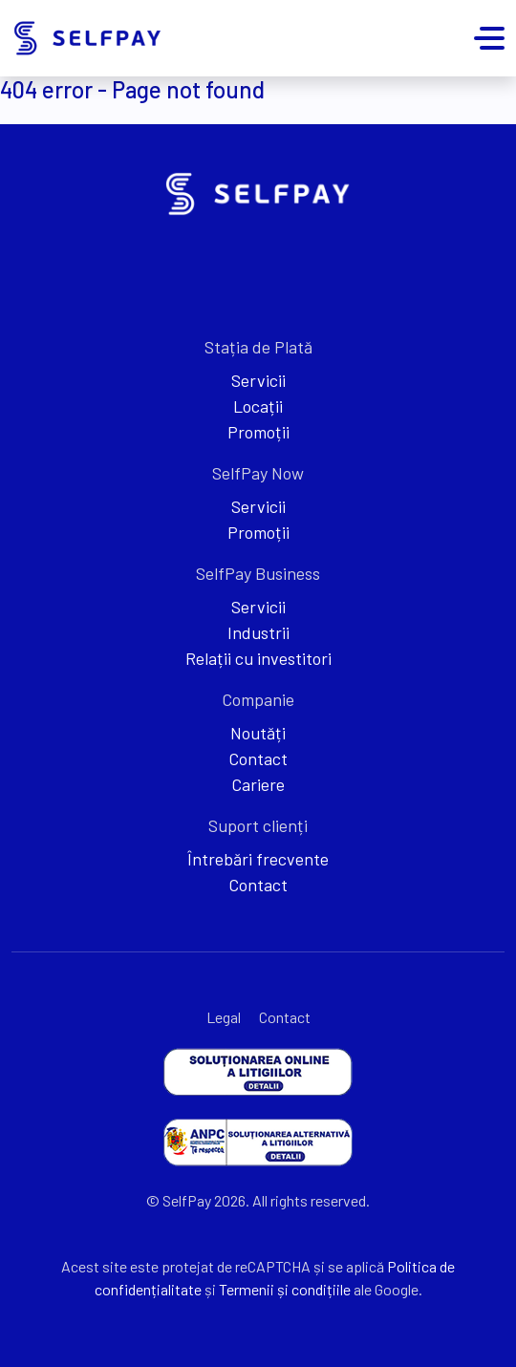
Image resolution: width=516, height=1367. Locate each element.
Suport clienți (258, 825)
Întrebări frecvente (258, 858)
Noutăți (258, 732)
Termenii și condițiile (285, 1289)
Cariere (258, 784)
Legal (223, 1017)
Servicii (258, 380)
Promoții (258, 431)
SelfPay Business (258, 573)
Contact (258, 758)
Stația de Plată (258, 346)
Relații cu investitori (258, 658)
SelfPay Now (258, 472)
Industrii (258, 632)
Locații (258, 406)
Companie (258, 699)
